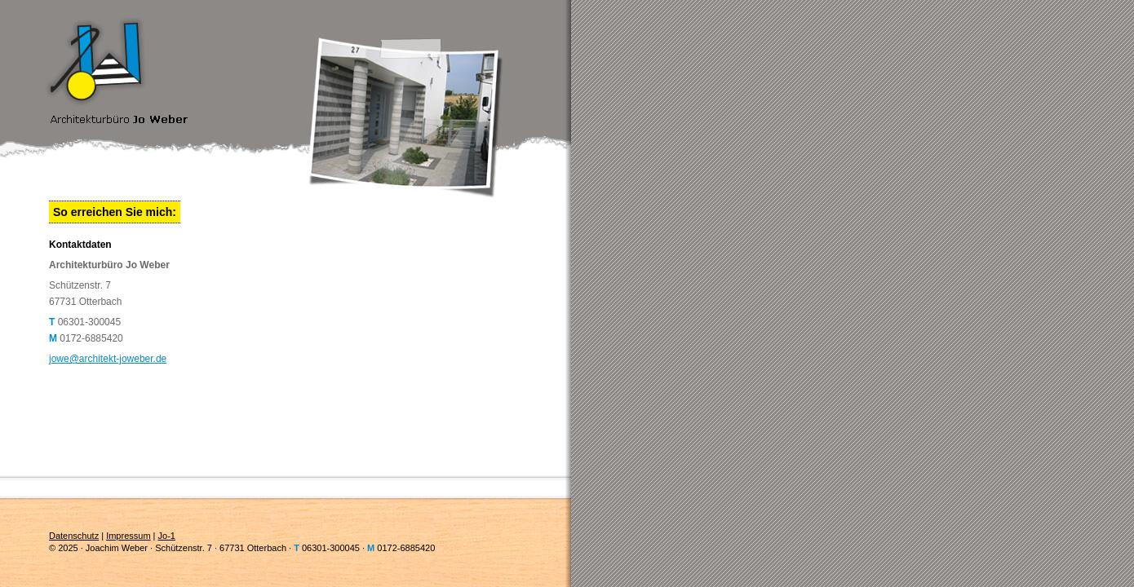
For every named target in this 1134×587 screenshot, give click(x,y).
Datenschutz (74, 536)
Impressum (128, 536)
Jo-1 (166, 536)
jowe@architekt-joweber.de (107, 358)
